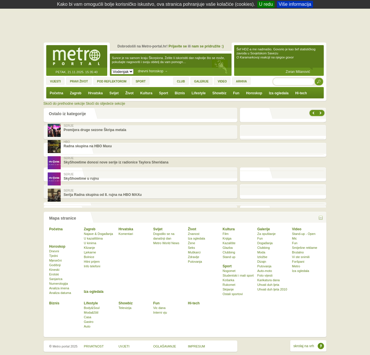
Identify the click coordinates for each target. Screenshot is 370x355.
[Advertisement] (186, 25)
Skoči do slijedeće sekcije (105, 104)
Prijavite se (178, 46)
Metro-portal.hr (76, 56)
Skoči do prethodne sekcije (64, 104)
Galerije (263, 229)
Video (296, 229)
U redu (266, 4)
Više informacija (295, 4)
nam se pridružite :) (208, 46)
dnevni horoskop (153, 71)
